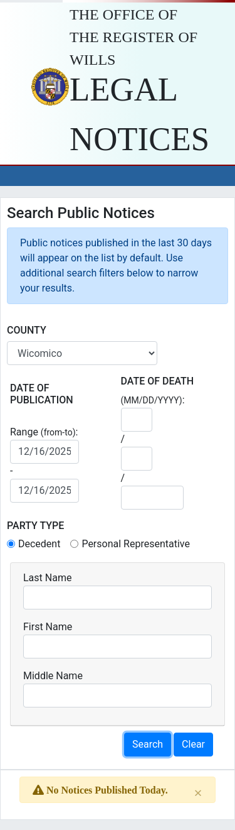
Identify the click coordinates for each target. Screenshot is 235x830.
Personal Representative (135, 544)
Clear (193, 744)
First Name (47, 627)
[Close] (198, 792)
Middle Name (53, 676)
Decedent (39, 544)
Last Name (47, 578)
